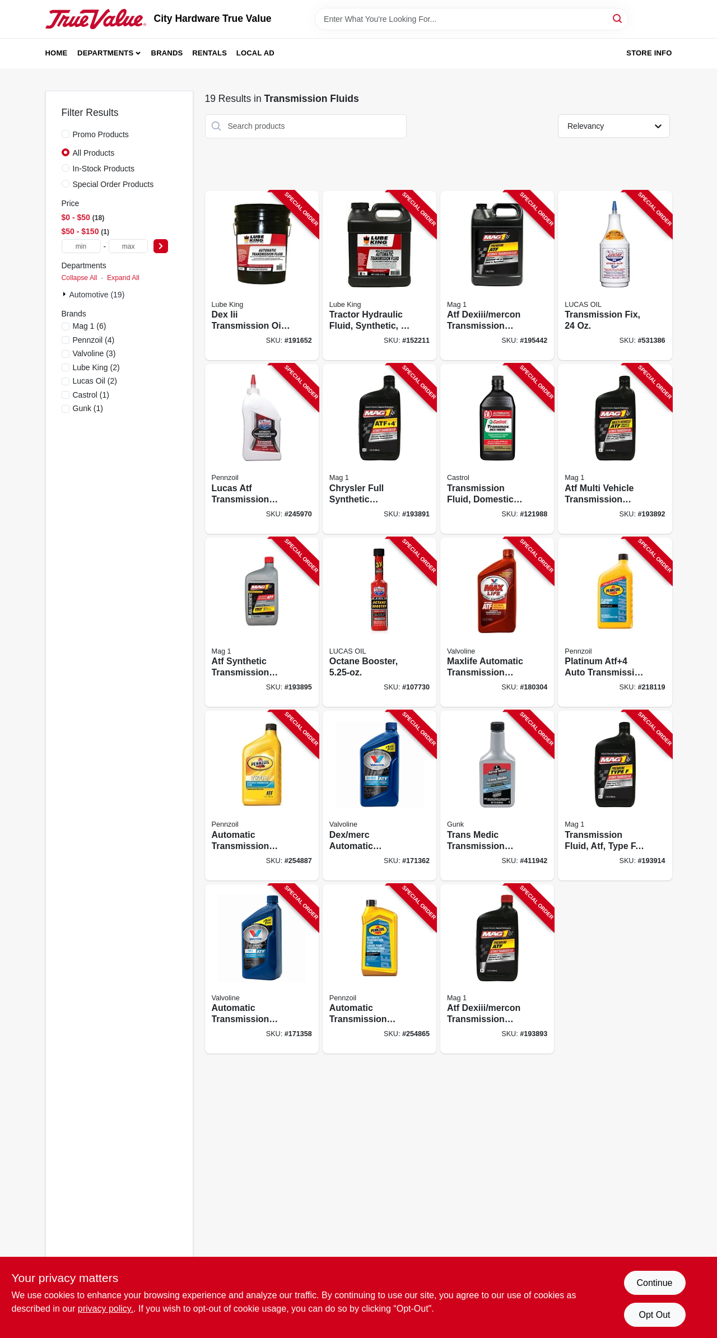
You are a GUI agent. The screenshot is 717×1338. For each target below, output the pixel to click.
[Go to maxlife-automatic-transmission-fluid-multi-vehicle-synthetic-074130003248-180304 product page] (497, 622)
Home (56, 53)
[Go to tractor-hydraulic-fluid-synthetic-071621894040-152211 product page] (379, 276)
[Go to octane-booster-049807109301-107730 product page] (379, 622)
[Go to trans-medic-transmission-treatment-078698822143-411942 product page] (497, 795)
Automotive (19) (97, 294)
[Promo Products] (65, 134)
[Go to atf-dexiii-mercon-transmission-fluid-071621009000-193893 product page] (497, 969)
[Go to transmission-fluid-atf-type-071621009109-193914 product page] (615, 795)
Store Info (649, 53)
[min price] (81, 246)
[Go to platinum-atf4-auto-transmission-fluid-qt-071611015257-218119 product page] (615, 622)
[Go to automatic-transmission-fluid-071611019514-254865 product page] (379, 969)
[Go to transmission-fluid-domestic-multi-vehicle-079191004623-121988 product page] (497, 449)
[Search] (618, 18)
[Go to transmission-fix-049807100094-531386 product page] (615, 276)
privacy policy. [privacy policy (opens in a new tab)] (105, 1308)
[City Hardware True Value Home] (95, 19)
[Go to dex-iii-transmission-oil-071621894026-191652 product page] (262, 276)
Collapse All (79, 278)
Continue (654, 1283)
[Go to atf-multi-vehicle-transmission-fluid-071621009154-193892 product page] (615, 449)
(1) (91, 394)
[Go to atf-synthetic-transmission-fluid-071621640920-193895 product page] (262, 622)
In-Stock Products (104, 168)
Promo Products (101, 134)
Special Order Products (113, 184)
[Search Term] (471, 19)
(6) (89, 325)
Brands (167, 53)
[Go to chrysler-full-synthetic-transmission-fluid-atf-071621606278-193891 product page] (379, 449)
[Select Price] (160, 246)
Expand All (123, 278)
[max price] (128, 246)
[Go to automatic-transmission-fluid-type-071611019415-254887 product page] (262, 795)
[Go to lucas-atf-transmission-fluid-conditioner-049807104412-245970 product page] (262, 449)
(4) (94, 339)
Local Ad (255, 53)
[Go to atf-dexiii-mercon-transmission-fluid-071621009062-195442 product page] (497, 276)
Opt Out (654, 1315)
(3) (94, 353)
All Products (94, 153)
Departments (105, 53)
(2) (96, 367)
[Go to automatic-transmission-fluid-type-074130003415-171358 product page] (262, 969)
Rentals (209, 53)
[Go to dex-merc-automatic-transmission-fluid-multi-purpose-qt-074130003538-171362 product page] (379, 795)
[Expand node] (65, 294)
